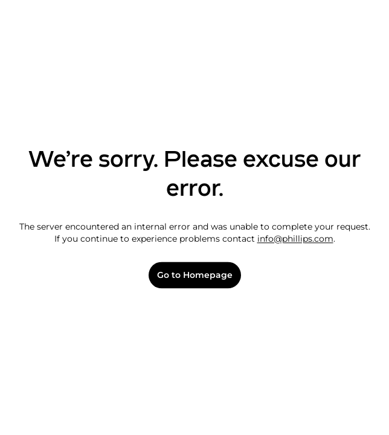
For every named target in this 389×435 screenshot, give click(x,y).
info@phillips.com (295, 238)
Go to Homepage (195, 275)
